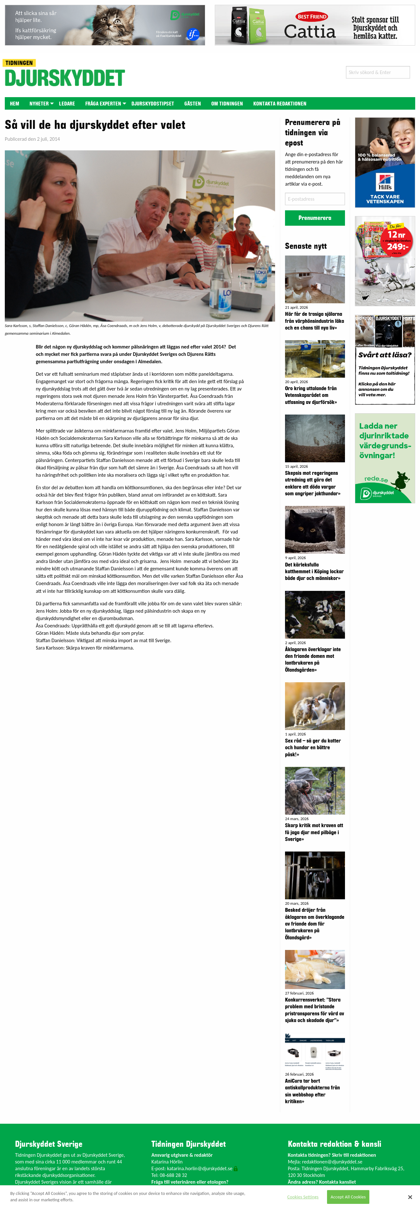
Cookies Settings (302, 1197)
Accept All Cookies (348, 1197)
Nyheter (39, 104)
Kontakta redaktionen (280, 104)
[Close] (410, 1197)
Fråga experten (103, 104)
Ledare (67, 104)
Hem (14, 104)
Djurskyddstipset (152, 104)
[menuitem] (14, 103)
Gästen (192, 104)
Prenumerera (314, 218)
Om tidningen (227, 104)
